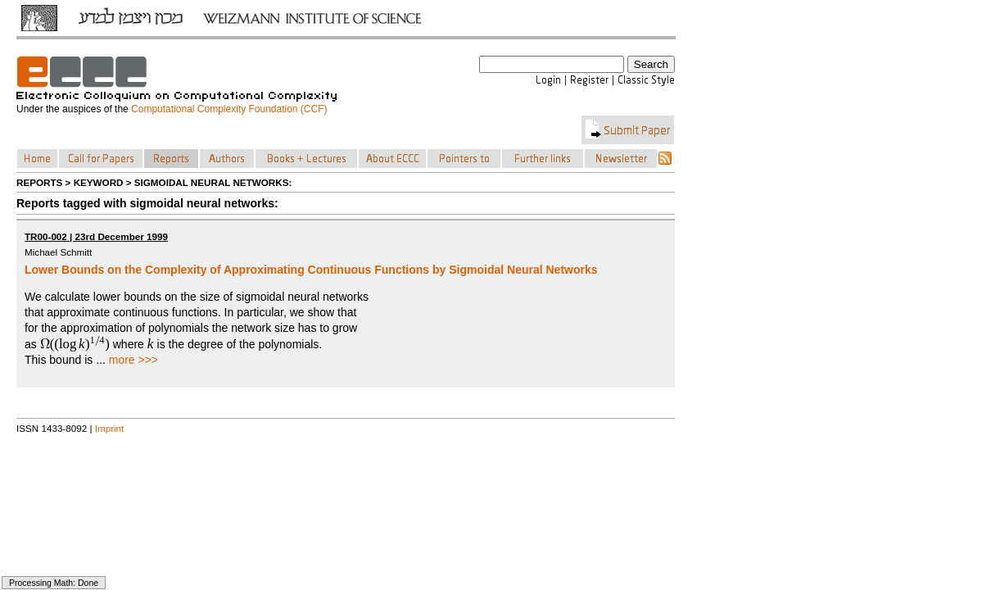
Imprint (109, 428)
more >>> (133, 359)
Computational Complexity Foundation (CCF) (229, 109)
